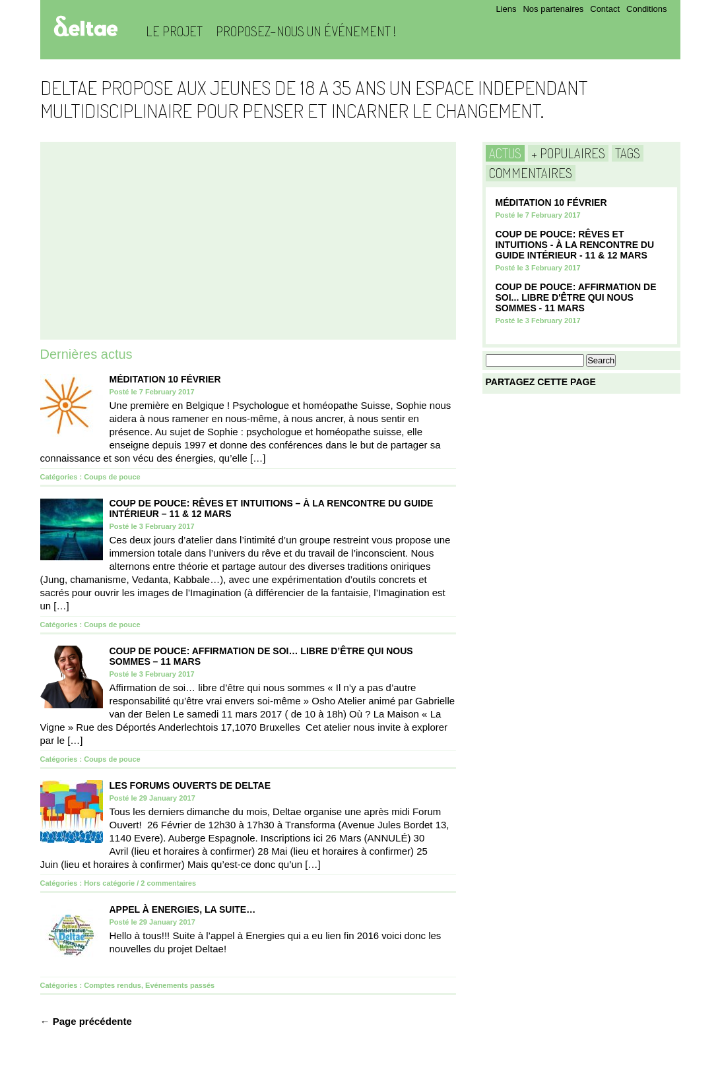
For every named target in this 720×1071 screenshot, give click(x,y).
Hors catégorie (109, 883)
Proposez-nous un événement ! (306, 31)
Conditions (646, 9)
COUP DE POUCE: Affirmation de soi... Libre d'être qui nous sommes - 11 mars (576, 297)
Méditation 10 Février (165, 379)
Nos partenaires (553, 9)
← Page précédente (86, 1021)
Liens (506, 9)
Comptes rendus (112, 985)
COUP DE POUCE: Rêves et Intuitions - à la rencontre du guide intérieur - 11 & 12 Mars (575, 244)
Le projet (174, 31)
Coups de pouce (112, 477)
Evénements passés (179, 985)
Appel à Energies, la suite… (183, 909)
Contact (605, 9)
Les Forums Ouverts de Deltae (190, 785)
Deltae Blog (85, 26)
